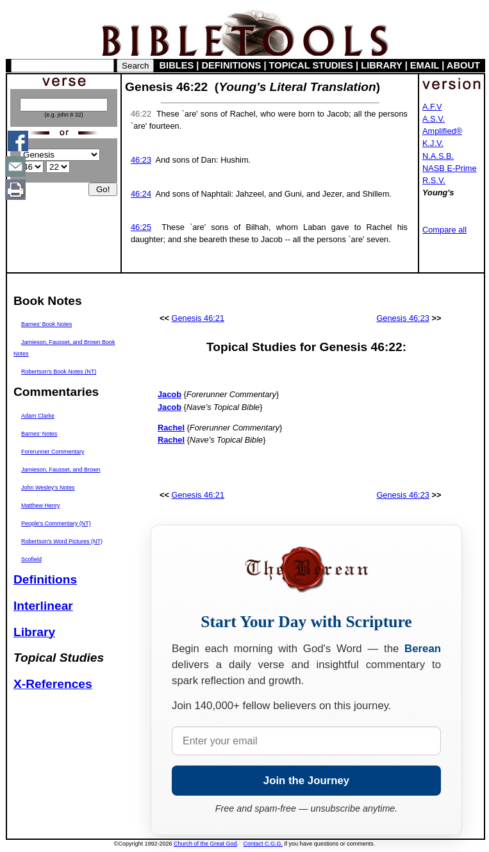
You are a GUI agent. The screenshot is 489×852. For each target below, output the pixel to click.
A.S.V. (433, 119)
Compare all (444, 229)
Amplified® (442, 131)
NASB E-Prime (449, 168)
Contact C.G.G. (263, 843)
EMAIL (424, 65)
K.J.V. (432, 143)
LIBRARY (381, 65)
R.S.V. (433, 180)
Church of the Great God (205, 843)
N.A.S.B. (438, 156)
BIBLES (177, 65)
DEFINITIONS (231, 65)
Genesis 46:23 (402, 318)
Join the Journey (306, 780)
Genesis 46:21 (198, 318)
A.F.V (432, 106)
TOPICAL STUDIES (311, 65)
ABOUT (463, 65)
